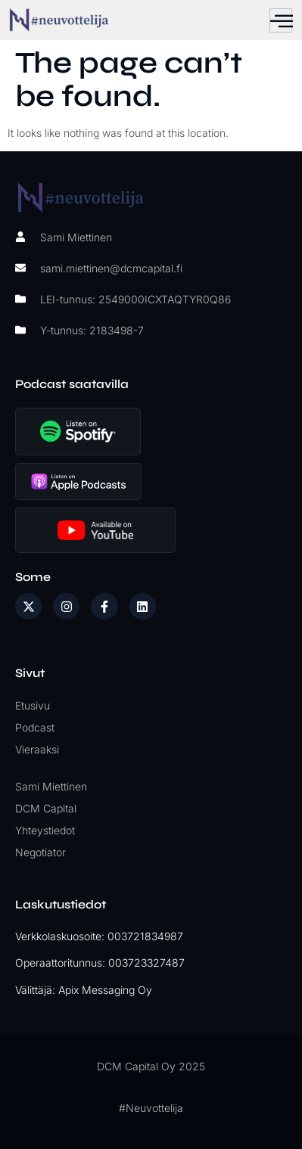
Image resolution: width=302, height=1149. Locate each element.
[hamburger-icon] (280, 20)
